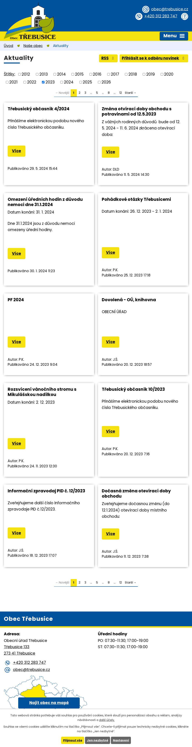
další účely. (107, 720)
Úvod (8, 45)
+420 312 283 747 (160, 16)
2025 (87, 82)
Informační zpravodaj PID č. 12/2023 (46, 491)
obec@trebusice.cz (169, 9)
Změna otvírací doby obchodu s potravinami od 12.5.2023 (137, 111)
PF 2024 (16, 300)
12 (120, 93)
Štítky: (9, 74)
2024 (68, 82)
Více (16, 151)
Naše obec (33, 45)
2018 (132, 74)
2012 (26, 74)
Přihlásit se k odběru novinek (154, 58)
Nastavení (121, 740)
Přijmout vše (72, 740)
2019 (150, 74)
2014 (61, 74)
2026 (106, 82)
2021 (13, 82)
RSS (108, 58)
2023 (50, 82)
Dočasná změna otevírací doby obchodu (136, 493)
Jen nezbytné (97, 740)
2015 (79, 74)
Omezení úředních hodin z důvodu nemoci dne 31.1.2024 (45, 201)
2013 (43, 74)
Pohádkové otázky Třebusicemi (136, 199)
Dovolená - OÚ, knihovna (129, 300)
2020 (168, 74)
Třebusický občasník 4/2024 (38, 109)
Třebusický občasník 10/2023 (133, 389)
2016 (97, 74)
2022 (31, 82)
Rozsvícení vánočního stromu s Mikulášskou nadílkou (42, 391)
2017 (115, 74)
